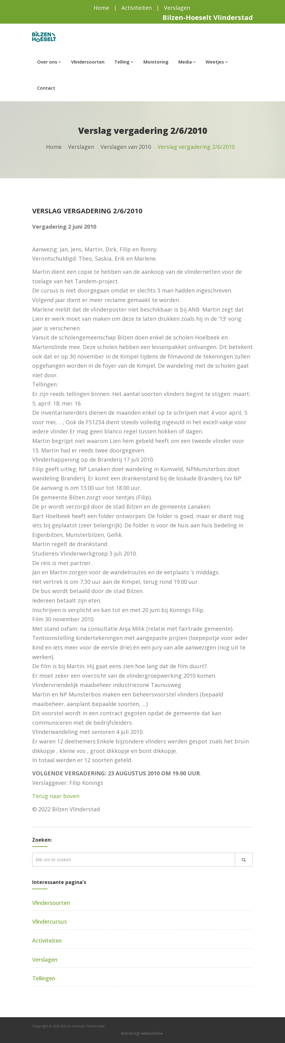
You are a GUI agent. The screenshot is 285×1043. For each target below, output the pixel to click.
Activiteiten (136, 7)
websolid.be (152, 1033)
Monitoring (156, 62)
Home (101, 7)
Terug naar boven (55, 796)
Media (187, 62)
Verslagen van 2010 (126, 146)
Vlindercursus (49, 921)
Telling (124, 62)
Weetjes (217, 62)
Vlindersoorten (87, 62)
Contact (46, 88)
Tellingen (43, 978)
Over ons (49, 62)
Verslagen (177, 7)
